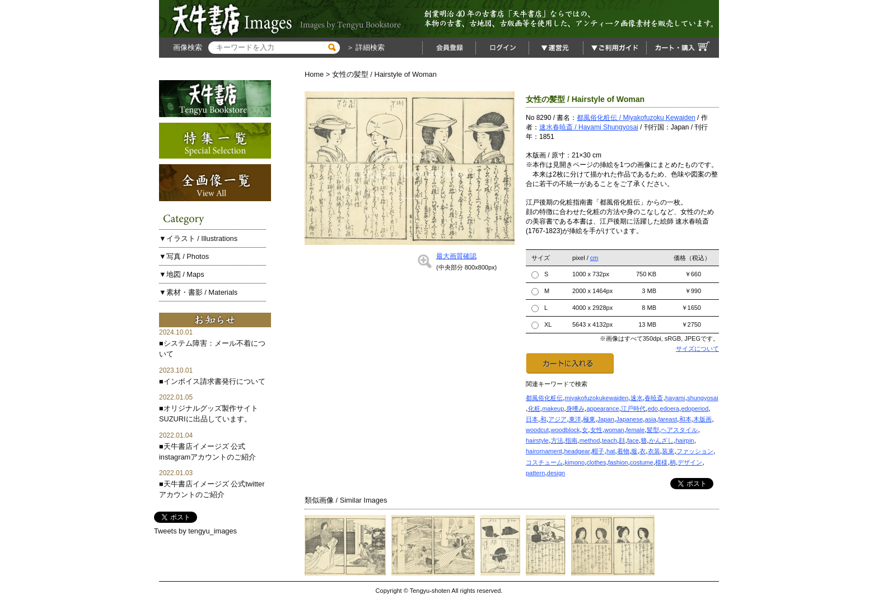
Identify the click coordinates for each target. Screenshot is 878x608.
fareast (667, 419)
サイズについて (697, 348)
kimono (575, 462)
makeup (553, 408)
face (633, 440)
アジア (557, 419)
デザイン (690, 462)
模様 (661, 462)
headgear (577, 451)
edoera (669, 408)
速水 (637, 397)
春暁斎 (654, 397)
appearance (602, 408)
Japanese (629, 419)
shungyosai (702, 397)
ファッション (694, 451)
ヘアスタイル (679, 429)
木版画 (702, 419)
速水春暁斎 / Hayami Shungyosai (588, 127)
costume (641, 462)
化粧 (534, 408)
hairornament (544, 451)
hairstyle (537, 440)
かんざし (661, 440)
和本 (685, 419)
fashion (618, 462)
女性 (596, 429)
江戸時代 (633, 408)
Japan (605, 419)
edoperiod (694, 408)
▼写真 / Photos (184, 256)
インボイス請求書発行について (214, 381)
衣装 (654, 451)
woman (614, 429)
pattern (535, 473)
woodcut (537, 429)
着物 (623, 451)
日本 (532, 419)
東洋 (575, 419)
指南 (571, 440)
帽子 (598, 451)
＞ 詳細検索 (364, 47)
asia (650, 419)
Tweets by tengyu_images (195, 531)
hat (610, 451)
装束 (668, 451)
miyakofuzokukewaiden (597, 397)
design (556, 473)
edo (653, 408)
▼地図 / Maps (181, 274)
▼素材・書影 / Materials (198, 292)
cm (594, 257)
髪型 (653, 429)
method (590, 440)
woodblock (565, 429)
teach (609, 440)
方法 (557, 440)
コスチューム (544, 462)
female (635, 429)
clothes (596, 462)
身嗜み (575, 408)
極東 (589, 419)
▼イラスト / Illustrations (198, 238)
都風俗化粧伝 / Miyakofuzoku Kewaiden (636, 118)
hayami (675, 397)
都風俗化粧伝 (544, 397)
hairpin (684, 440)
